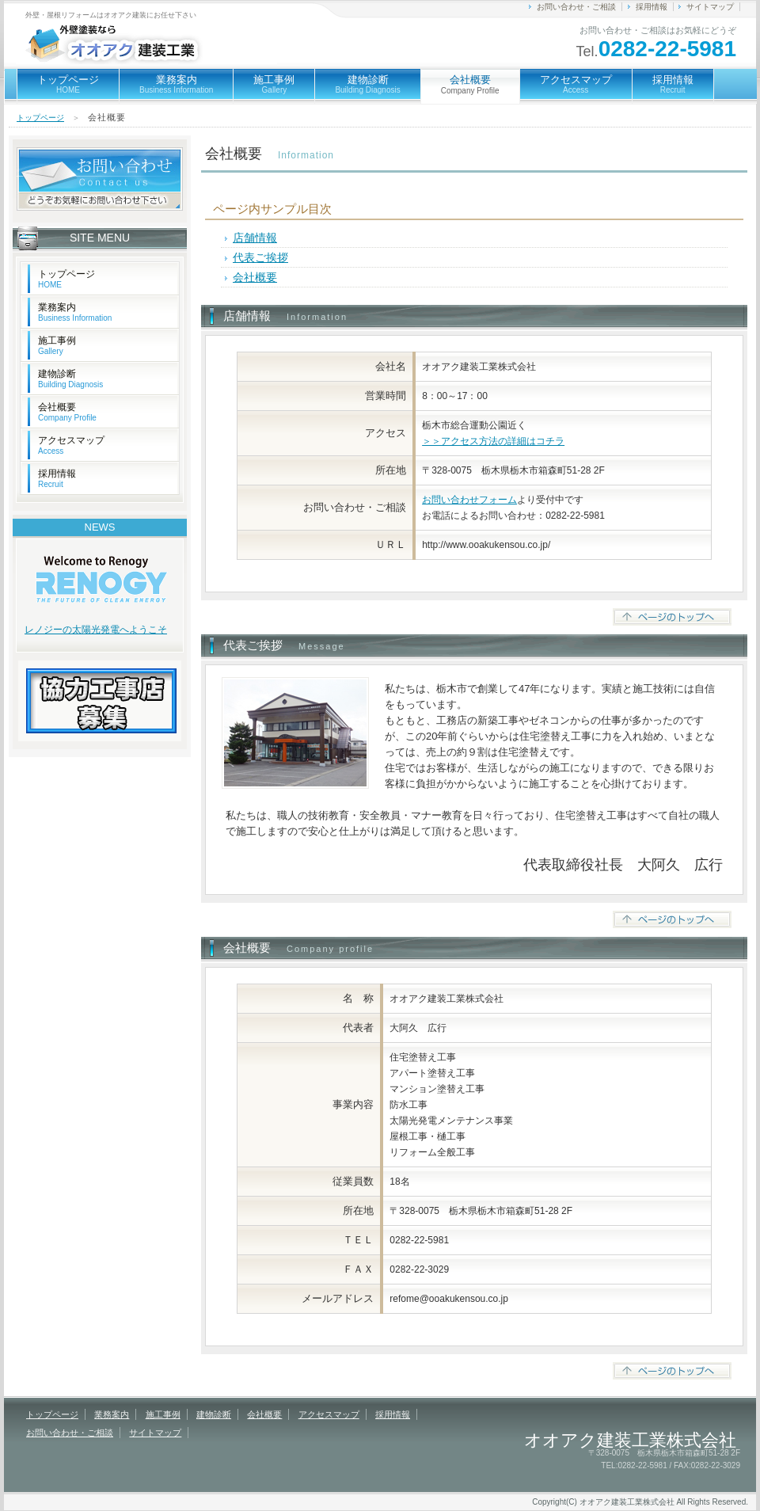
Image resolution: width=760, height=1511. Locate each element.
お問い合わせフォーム (469, 499)
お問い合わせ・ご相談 (576, 6)
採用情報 (651, 6)
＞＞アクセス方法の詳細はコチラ (493, 441)
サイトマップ (710, 6)
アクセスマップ (576, 84)
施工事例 (273, 84)
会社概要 (255, 277)
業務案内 (176, 84)
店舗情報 (255, 237)
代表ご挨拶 (260, 257)
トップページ (68, 84)
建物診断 (367, 84)
